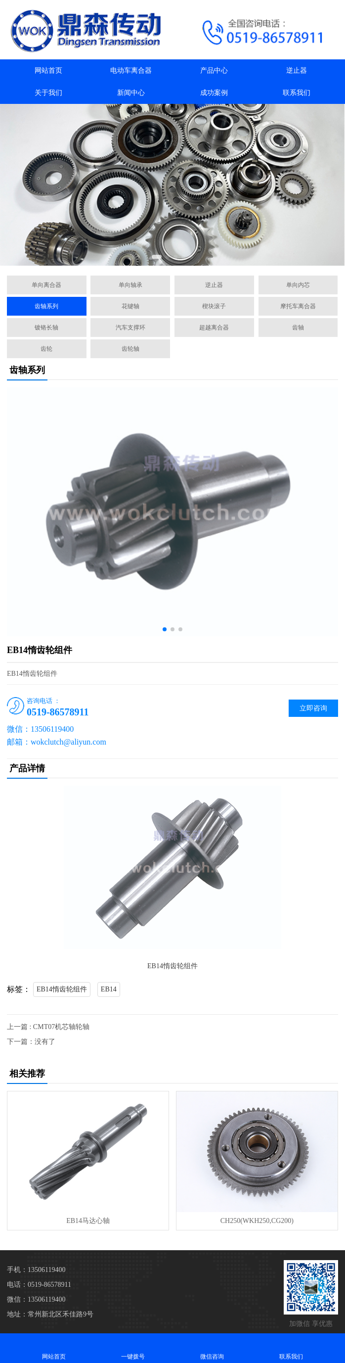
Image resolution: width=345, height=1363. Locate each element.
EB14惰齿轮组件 (62, 989)
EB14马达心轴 (88, 1220)
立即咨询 (313, 708)
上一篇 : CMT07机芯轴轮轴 (48, 1027)
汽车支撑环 (130, 327)
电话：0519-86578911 (39, 1284)
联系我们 (296, 92)
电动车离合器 (131, 70)
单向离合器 (46, 285)
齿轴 (298, 327)
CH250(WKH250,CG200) (257, 1220)
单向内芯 (298, 285)
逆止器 (296, 70)
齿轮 (46, 348)
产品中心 (214, 70)
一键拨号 (132, 1348)
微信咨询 (212, 1348)
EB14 (109, 989)
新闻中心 (131, 92)
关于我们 (48, 92)
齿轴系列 (46, 306)
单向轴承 (130, 285)
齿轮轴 (130, 348)
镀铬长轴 (46, 327)
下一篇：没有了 (31, 1041)
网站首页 (48, 70)
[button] (157, 257)
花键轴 (130, 306)
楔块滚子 (214, 306)
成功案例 (214, 92)
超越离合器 (214, 327)
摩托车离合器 (298, 306)
